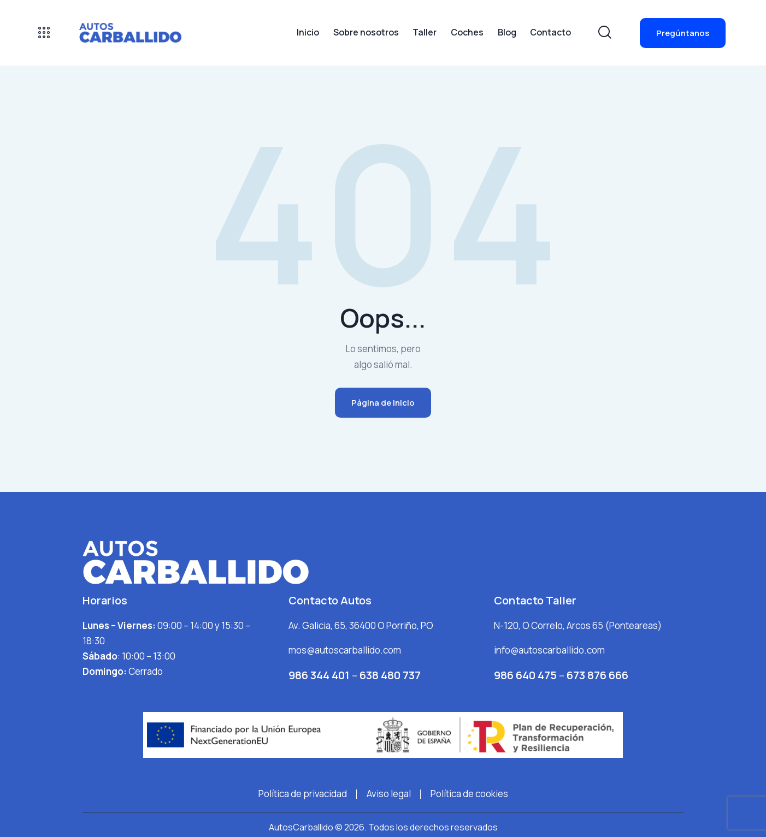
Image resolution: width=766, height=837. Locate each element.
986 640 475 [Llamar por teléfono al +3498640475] (525, 675)
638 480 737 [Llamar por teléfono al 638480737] (390, 675)
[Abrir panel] (44, 32)
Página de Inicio (383, 402)
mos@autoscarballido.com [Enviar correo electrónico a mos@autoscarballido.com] (344, 650)
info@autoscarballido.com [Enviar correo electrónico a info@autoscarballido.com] (549, 650)
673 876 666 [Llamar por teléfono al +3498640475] (597, 675)
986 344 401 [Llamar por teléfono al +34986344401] (320, 675)
